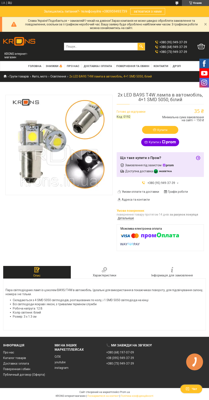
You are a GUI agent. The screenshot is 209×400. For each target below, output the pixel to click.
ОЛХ (58, 356)
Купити (162, 130)
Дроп (177, 66)
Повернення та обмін (132, 66)
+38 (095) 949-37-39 (120, 358)
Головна (34, 66)
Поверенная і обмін (16, 369)
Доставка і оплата (98, 66)
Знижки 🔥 (54, 66)
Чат (191, 389)
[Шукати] (141, 46)
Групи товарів (19, 76)
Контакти (161, 66)
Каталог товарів (14, 358)
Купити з (162, 142)
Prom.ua (125, 392)
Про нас (73, 66)
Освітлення (58, 76)
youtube (60, 362)
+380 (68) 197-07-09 (120, 352)
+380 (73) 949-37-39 (120, 363)
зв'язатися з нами (148, 11)
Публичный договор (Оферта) (24, 374)
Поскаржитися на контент (103, 395)
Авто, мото (39, 76)
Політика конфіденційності (137, 395)
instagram (61, 367)
